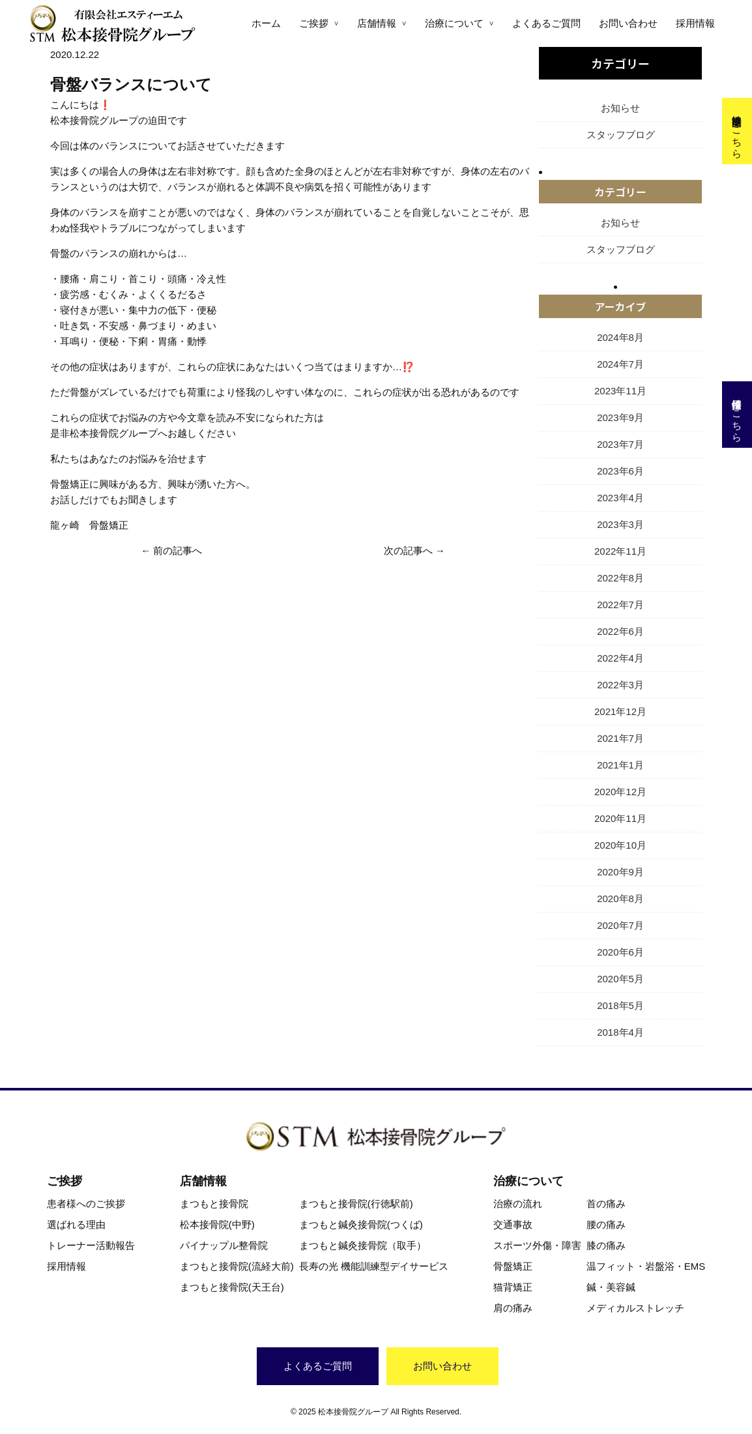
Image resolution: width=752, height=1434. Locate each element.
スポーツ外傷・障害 (537, 1245)
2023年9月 (620, 417)
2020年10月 (620, 845)
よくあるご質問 (546, 23)
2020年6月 (620, 952)
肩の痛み (512, 1307)
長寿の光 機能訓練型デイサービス (373, 1266)
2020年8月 (620, 898)
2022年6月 (620, 631)
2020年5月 (620, 978)
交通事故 (512, 1224)
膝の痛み (606, 1245)
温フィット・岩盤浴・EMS (646, 1266)
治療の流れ (517, 1203)
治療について (454, 23)
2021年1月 (620, 764)
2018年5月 (620, 1005)
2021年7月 (620, 738)
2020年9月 (620, 871)
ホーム (266, 23)
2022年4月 (620, 658)
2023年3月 (620, 524)
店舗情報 (376, 23)
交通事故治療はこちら (737, 131)
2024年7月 (620, 364)
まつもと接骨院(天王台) (232, 1287)
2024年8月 (620, 337)
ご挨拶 (313, 23)
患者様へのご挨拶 (86, 1203)
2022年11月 (620, 551)
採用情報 (695, 23)
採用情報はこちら (737, 414)
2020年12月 (620, 791)
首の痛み (606, 1203)
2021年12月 (620, 711)
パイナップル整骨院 (224, 1245)
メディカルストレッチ (635, 1307)
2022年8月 (620, 577)
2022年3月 (620, 684)
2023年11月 (620, 390)
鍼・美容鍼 (610, 1287)
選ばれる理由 (76, 1224)
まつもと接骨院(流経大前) (237, 1266)
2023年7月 (620, 444)
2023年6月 (620, 470)
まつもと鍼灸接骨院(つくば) (361, 1224)
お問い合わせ (628, 23)
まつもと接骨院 (214, 1203)
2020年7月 (620, 925)
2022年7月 (620, 604)
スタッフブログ (620, 134)
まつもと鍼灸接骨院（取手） (362, 1245)
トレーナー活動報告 (91, 1245)
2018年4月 (620, 1032)
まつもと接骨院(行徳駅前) (356, 1203)
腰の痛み (606, 1224)
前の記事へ (177, 550)
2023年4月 (620, 497)
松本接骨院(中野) (217, 1224)
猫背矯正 (512, 1287)
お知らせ (620, 107)
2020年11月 (620, 818)
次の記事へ (408, 550)
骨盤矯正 (512, 1266)
